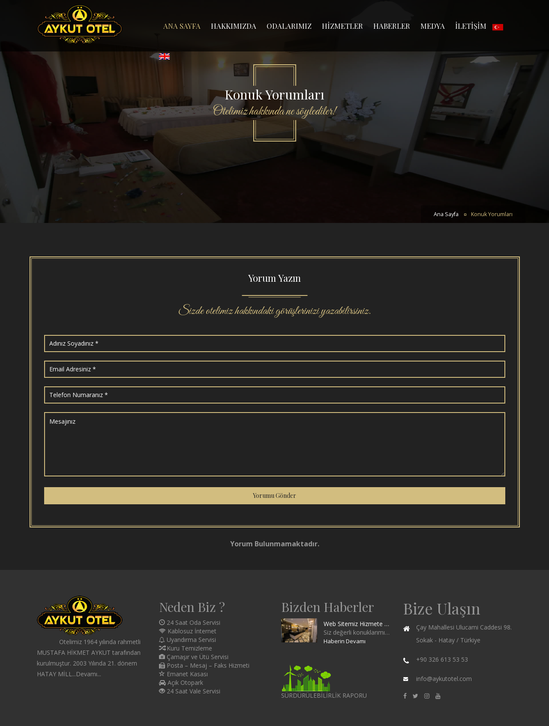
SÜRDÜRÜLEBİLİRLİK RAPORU (324, 695)
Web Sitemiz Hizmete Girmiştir (357, 624)
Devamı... (88, 674)
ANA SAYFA (182, 25)
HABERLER (391, 25)
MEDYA (432, 25)
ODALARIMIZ (289, 25)
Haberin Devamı (345, 641)
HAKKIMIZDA (233, 25)
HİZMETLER (342, 25)
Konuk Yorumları (492, 214)
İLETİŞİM (470, 25)
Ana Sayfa (446, 214)
